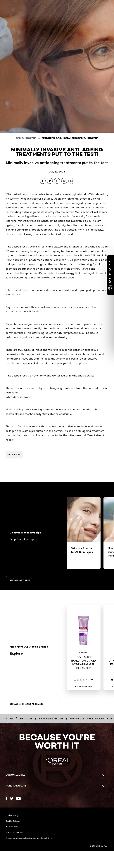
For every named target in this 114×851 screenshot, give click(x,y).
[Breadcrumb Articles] (26, 718)
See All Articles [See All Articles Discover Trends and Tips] (20, 580)
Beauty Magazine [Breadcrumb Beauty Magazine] (26, 138)
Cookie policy (12, 815)
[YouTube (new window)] (18, 798)
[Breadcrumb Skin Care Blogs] (51, 718)
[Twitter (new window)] (11, 798)
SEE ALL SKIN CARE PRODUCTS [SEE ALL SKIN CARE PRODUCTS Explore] (27, 704)
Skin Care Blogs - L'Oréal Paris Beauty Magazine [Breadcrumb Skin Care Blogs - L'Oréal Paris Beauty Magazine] (70, 138)
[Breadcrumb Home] (9, 718)
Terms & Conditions (14, 832)
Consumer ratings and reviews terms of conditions (29, 838)
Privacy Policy (12, 827)
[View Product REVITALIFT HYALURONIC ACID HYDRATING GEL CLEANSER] (84, 686)
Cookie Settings (13, 821)
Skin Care (14, 454)
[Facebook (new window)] (6, 798)
